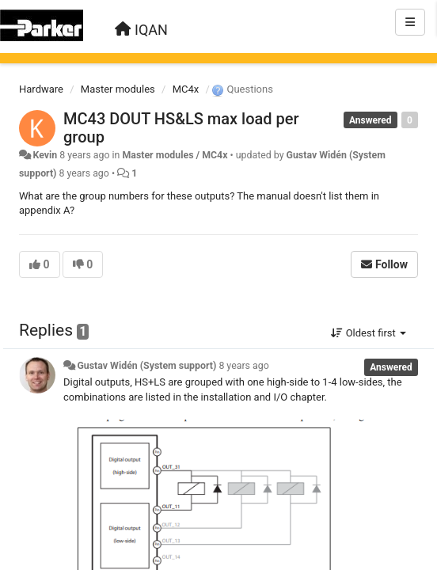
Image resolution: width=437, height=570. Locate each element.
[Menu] (410, 22)
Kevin (44, 155)
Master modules (118, 89)
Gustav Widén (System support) (146, 365)
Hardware (41, 89)
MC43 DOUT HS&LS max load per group (181, 127)
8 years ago (243, 365)
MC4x (186, 89)
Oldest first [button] (368, 333)
